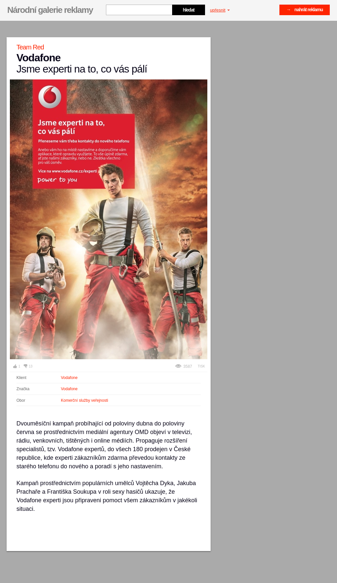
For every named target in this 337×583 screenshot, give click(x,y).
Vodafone (69, 377)
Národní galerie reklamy (50, 10)
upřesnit (220, 10)
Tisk (201, 366)
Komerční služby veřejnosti (84, 400)
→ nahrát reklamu (304, 9)
